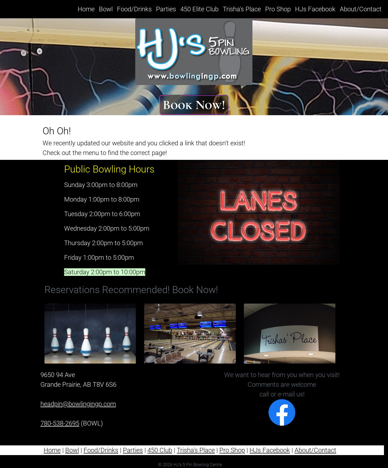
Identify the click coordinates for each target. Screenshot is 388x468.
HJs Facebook (315, 9)
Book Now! (194, 105)
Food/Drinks (134, 9)
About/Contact (361, 9)
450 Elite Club (199, 9)
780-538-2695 (59, 423)
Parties (166, 9)
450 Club (159, 450)
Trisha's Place (242, 9)
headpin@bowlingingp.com (78, 404)
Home (87, 8)
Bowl (106, 9)
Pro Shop (278, 9)
